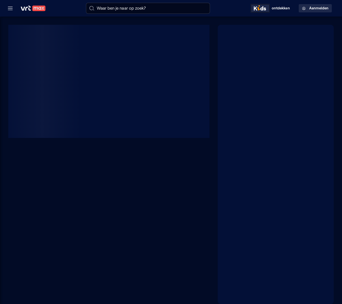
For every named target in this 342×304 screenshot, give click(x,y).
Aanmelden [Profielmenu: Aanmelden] (315, 8)
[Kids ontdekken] (271, 8)
